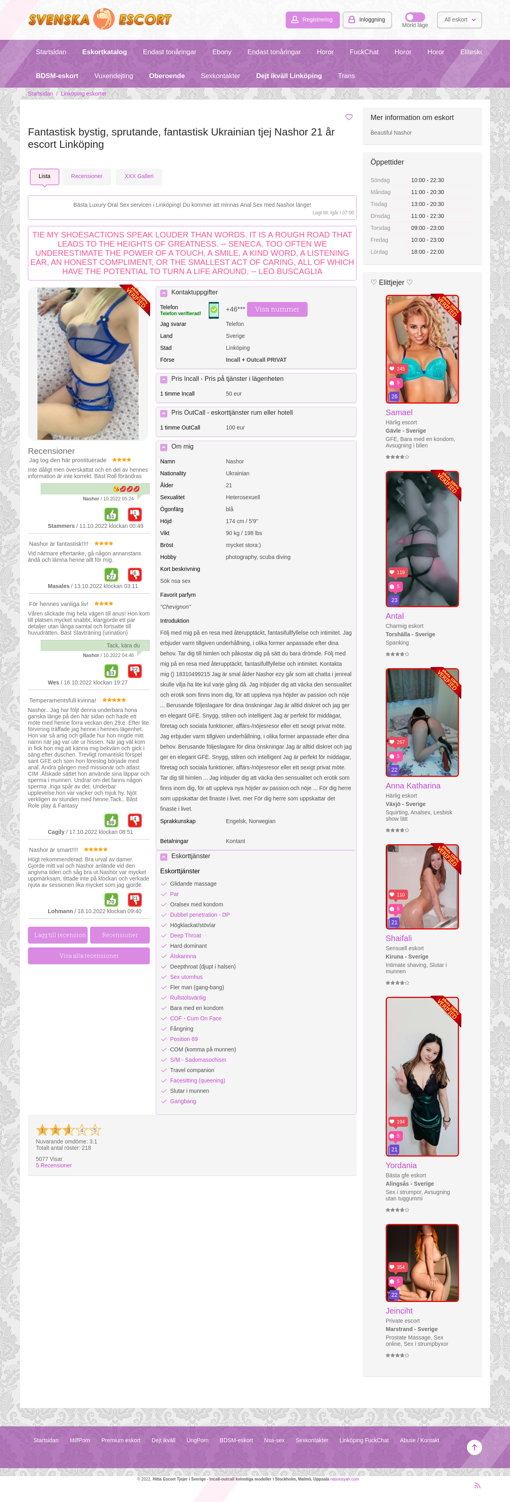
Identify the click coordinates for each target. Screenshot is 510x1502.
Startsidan (51, 52)
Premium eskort (120, 1440)
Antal (395, 616)
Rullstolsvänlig (188, 997)
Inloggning (372, 19)
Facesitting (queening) (198, 1080)
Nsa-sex (274, 1440)
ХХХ (139, 176)
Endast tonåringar (169, 52)
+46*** (235, 309)
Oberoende (167, 76)
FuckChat (364, 52)
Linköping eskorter (83, 93)
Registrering (317, 19)
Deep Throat (185, 935)
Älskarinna (183, 956)
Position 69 (184, 1039)
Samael (399, 412)
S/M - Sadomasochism (198, 1060)
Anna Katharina (413, 785)
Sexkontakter (220, 76)
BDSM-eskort (57, 76)
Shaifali (399, 938)
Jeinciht (399, 1310)
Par (174, 894)
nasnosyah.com (344, 1479)
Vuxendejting (113, 76)
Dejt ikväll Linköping (289, 76)
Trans (346, 76)
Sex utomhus (186, 977)
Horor (325, 52)
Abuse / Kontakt (419, 1440)
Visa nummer (277, 309)
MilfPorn (80, 1440)
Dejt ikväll (163, 1440)
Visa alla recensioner (89, 955)
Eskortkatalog (104, 52)
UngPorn (197, 1440)
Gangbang (183, 1101)
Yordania (401, 1165)
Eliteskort (474, 52)
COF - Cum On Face (196, 1018)
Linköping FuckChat (364, 1440)
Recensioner (54, 1165)
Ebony (221, 52)
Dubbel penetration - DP (200, 915)
